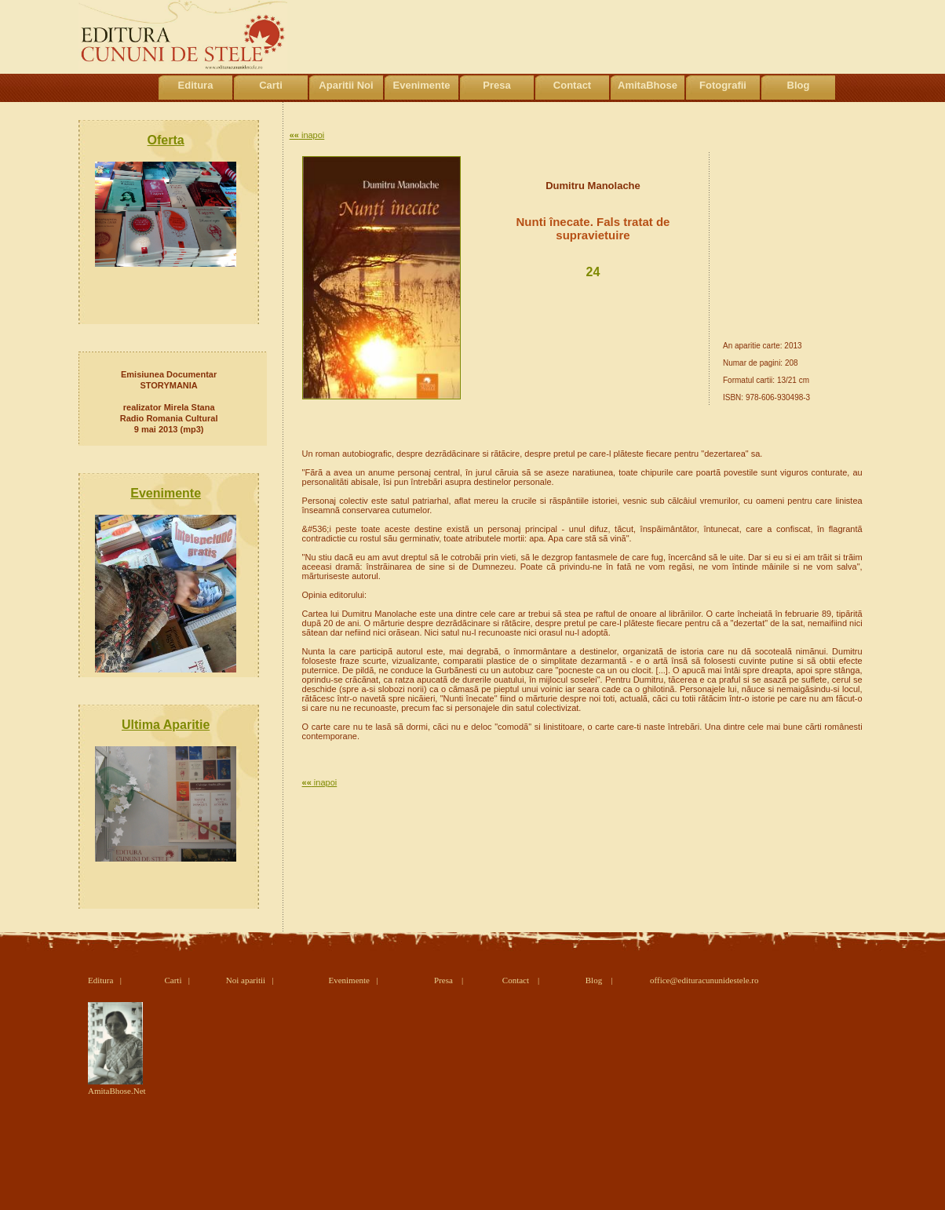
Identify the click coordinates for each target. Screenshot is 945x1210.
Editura (195, 85)
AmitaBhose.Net (117, 1086)
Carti (271, 85)
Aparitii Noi (346, 85)
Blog (798, 85)
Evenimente (422, 85)
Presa (496, 85)
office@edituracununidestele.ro (704, 980)
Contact (572, 85)
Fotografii (722, 85)
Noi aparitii (245, 980)
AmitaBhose (647, 85)
